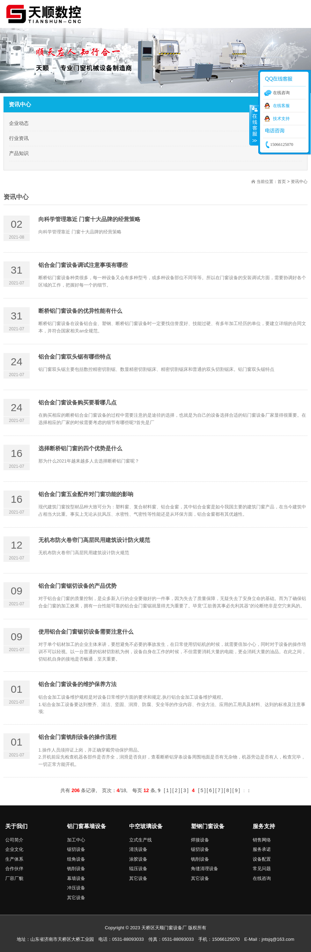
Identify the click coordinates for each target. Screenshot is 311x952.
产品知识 (19, 153)
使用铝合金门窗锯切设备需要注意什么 (85, 632)
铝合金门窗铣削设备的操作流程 (77, 737)
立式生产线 (140, 839)
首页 (281, 181)
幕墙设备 (76, 878)
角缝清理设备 (204, 868)
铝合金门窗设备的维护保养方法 (77, 684)
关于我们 (16, 826)
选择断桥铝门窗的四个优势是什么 (80, 448)
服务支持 (264, 826)
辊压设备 (138, 868)
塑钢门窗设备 (207, 826)
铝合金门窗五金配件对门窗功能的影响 (85, 494)
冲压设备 (76, 887)
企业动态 (19, 123)
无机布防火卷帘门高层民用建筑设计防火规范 (94, 540)
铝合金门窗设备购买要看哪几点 (77, 403)
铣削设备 (76, 868)
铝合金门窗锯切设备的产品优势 (77, 586)
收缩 (254, 125)
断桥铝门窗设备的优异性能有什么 (80, 311)
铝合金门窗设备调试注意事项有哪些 (83, 265)
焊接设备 (200, 839)
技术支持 (281, 118)
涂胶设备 (138, 859)
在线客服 (281, 105)
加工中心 (76, 839)
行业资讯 (19, 138)
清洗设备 (138, 849)
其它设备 (76, 897)
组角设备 (76, 859)
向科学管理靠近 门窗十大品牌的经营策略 (89, 219)
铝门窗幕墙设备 (86, 826)
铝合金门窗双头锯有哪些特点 (74, 357)
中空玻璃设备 (146, 826)
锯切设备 (76, 849)
